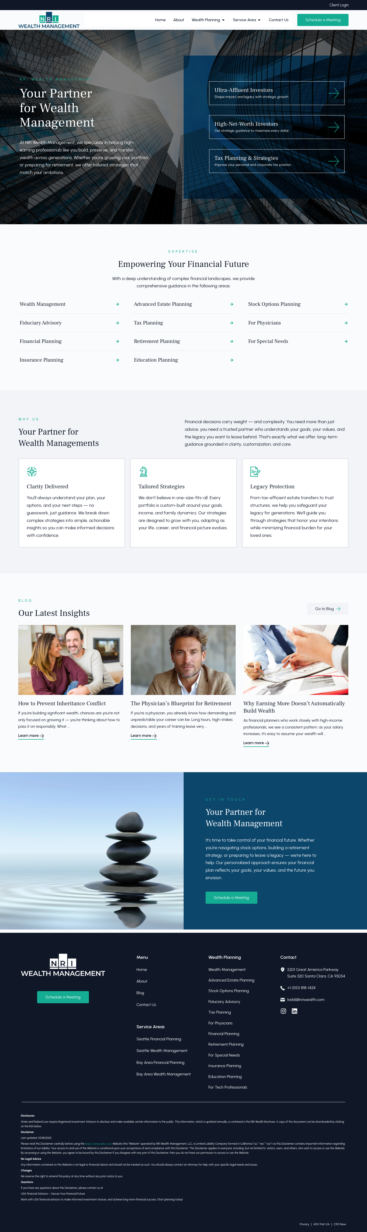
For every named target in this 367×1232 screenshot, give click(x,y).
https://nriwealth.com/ (98, 1144)
